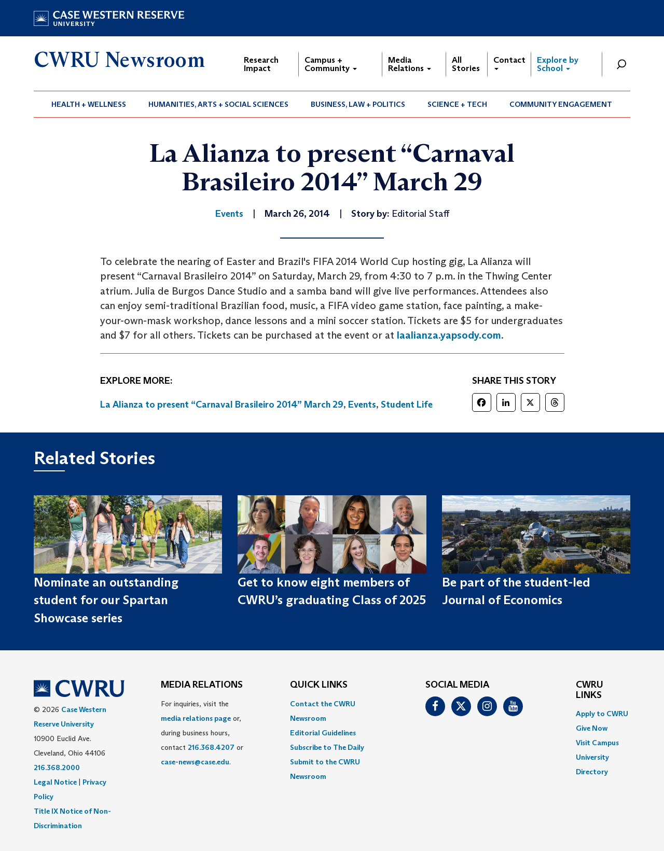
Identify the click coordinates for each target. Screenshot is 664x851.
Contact (509, 62)
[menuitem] (88, 104)
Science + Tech (457, 104)
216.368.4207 (211, 747)
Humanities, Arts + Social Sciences (218, 104)
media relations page (196, 718)
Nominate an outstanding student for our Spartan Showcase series (106, 600)
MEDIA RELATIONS (202, 685)
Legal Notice (55, 782)
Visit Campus (597, 742)
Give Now (591, 728)
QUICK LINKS (319, 685)
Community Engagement (560, 104)
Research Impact (261, 64)
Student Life (407, 404)
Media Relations (409, 64)
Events (362, 404)
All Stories (466, 64)
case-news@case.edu (195, 761)
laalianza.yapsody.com (449, 335)
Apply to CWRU (602, 713)
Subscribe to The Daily (327, 747)
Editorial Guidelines (323, 732)
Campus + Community (331, 64)
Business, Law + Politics (358, 104)
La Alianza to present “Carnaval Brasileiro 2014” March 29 (221, 404)
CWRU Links (589, 690)
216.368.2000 (57, 767)
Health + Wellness (88, 104)
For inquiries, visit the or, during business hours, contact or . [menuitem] (202, 732)
